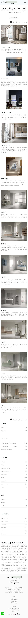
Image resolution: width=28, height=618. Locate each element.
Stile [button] (2, 495)
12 (26, 22)
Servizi (14, 598)
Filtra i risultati (14, 17)
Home (3, 11)
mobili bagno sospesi (14, 449)
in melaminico (14, 484)
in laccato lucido (14, 468)
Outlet (14, 611)
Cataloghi (14, 603)
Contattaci (14, 601)
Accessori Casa (14, 610)
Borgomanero (14, 518)
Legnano (14, 528)
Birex (14, 428)
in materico (14, 481)
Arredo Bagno (22, 11)
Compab (14, 431)
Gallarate (14, 524)
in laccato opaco (14, 471)
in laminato (14, 474)
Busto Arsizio (14, 521)
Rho (14, 531)
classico (14, 499)
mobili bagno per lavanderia (14, 446)
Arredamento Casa (11, 11)
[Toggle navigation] (25, 2)
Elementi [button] (4, 439)
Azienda (14, 596)
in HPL (14, 465)
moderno (14, 506)
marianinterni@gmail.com (16, 592)
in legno (14, 478)
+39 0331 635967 (16, 591)
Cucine (14, 606)
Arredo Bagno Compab (14, 12)
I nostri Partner (14, 599)
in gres (14, 462)
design (14, 503)
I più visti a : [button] (5, 514)
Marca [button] (3, 423)
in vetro (14, 487)
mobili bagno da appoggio (14, 443)
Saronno (14, 534)
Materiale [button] (4, 458)
